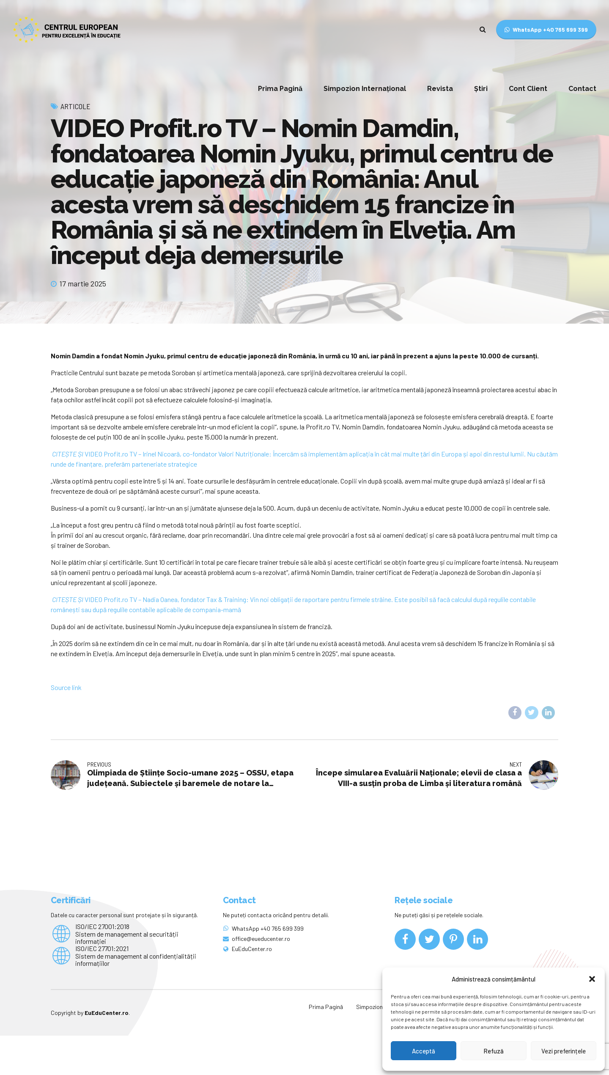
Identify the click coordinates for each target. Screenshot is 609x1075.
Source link (66, 727)
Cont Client (528, 89)
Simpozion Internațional (365, 89)
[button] (592, 979)
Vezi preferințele (563, 1051)
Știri (481, 89)
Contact (582, 89)
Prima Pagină (280, 89)
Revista (440, 89)
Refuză (493, 1051)
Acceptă (423, 1051)
